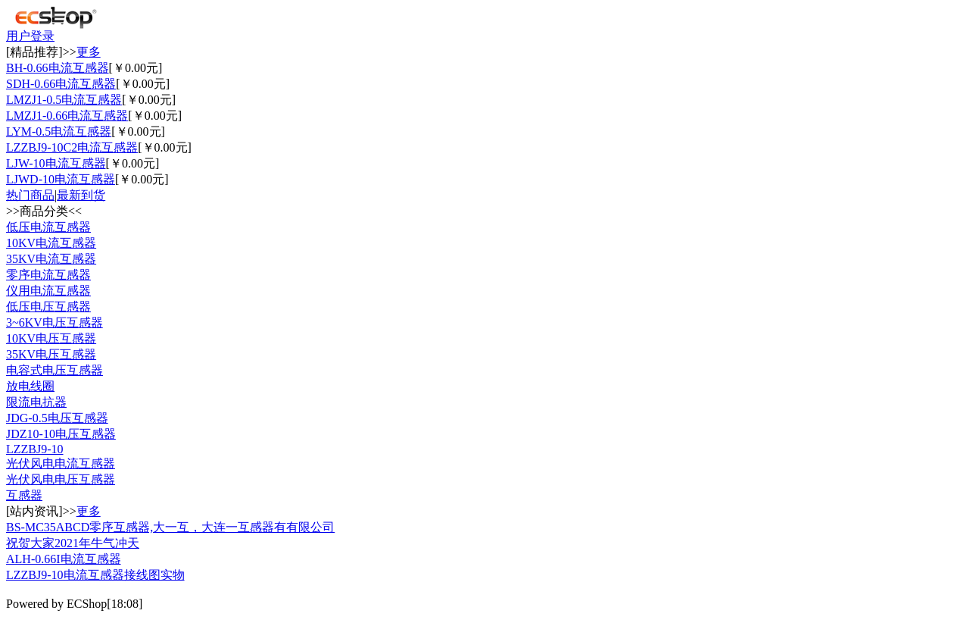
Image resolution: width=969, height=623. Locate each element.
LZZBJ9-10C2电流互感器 (72, 147)
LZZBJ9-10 (35, 449)
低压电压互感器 (48, 306)
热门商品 (30, 195)
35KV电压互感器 (51, 354)
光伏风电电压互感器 (60, 479)
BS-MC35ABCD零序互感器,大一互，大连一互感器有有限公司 (170, 527)
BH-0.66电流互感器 (57, 67)
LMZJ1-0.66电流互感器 (67, 115)
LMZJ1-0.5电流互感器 (64, 99)
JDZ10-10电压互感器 (61, 433)
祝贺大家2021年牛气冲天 (72, 543)
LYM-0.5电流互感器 (58, 131)
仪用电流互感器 (48, 290)
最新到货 (81, 195)
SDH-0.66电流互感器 (61, 83)
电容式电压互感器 (54, 370)
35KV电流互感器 (51, 258)
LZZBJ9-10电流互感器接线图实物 (95, 574)
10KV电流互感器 (51, 242)
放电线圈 (30, 386)
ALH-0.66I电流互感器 (63, 559)
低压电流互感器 (48, 227)
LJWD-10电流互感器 (60, 179)
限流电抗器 (36, 402)
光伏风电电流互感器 (60, 463)
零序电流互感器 (48, 274)
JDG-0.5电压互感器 (57, 418)
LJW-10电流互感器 (56, 163)
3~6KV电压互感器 (54, 322)
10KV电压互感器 (51, 338)
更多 (88, 51)
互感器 (24, 495)
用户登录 (30, 36)
